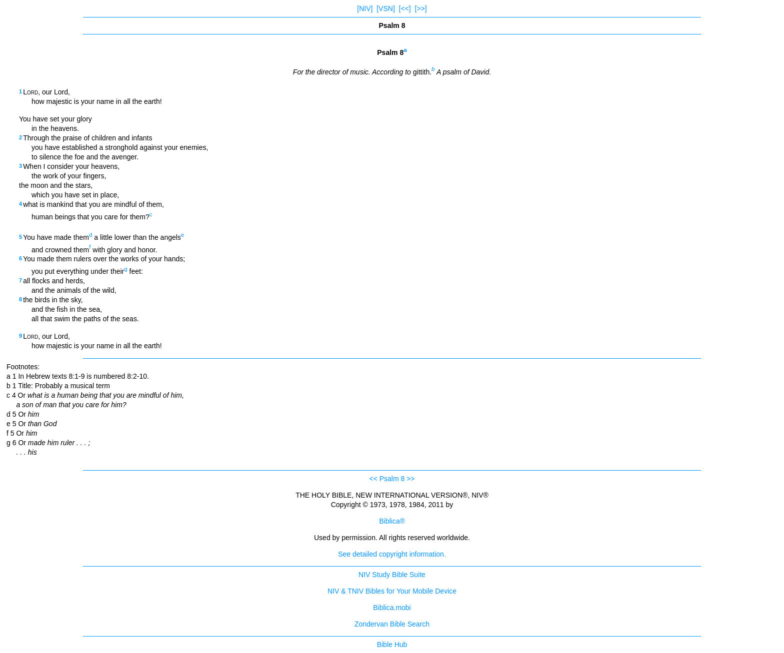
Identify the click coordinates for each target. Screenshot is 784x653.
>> (410, 479)
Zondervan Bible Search (392, 624)
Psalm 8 (392, 479)
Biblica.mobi (391, 608)
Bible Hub (392, 645)
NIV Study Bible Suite (392, 575)
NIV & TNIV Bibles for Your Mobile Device (392, 591)
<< (373, 479)
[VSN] (385, 8)
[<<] (405, 8)
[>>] (421, 8)
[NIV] (364, 8)
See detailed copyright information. (392, 554)
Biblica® (392, 521)
